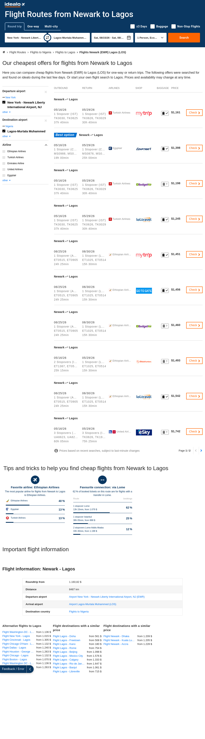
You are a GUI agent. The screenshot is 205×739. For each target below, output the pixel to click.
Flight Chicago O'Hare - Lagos (19, 643)
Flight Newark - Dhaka (116, 636)
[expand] (3, 669)
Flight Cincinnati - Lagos (16, 639)
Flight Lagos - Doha (64, 636)
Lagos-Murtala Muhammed (26, 131)
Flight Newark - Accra (116, 643)
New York (10, 97)
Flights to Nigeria (79, 611)
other (6, 112)
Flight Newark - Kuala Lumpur (121, 640)
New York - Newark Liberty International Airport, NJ (26, 105)
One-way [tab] (33, 26)
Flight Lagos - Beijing (65, 651)
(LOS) (92, 604)
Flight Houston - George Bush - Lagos (19, 651)
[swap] (47, 37)
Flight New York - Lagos (16, 635)
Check (195, 112)
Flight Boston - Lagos (14, 659)
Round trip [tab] (15, 26)
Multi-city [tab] (51, 26)
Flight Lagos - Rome (64, 648)
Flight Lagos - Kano (64, 643)
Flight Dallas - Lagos (14, 647)
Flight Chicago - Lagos (15, 655)
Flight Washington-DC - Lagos (19, 631)
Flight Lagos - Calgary (65, 659)
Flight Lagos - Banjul (65, 667)
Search (184, 37)
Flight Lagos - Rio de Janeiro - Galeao (70, 663)
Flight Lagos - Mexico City (68, 655)
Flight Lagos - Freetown (66, 640)
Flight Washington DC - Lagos (19, 663)
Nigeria (9, 126)
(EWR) (107, 596)
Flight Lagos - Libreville (66, 671)
